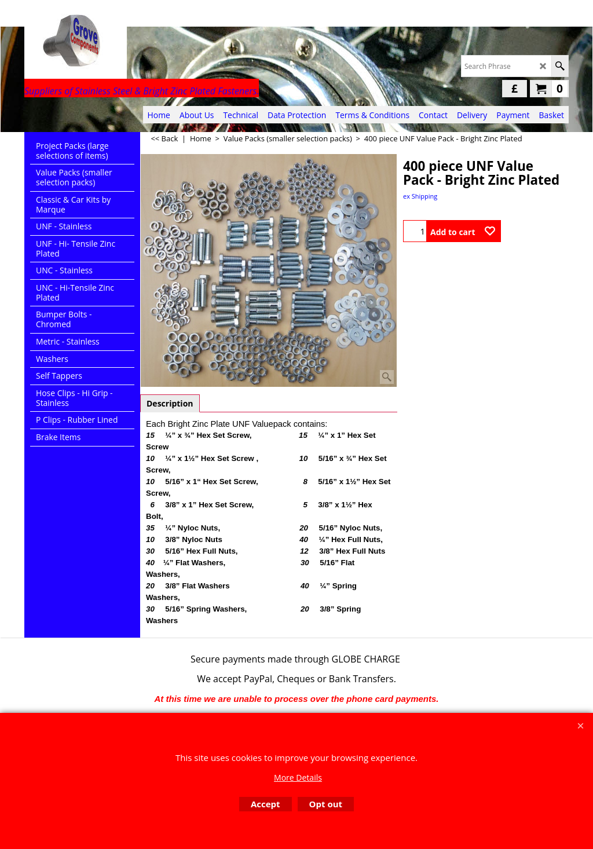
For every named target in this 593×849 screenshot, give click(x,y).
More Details (298, 777)
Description (170, 403)
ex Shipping (420, 196)
